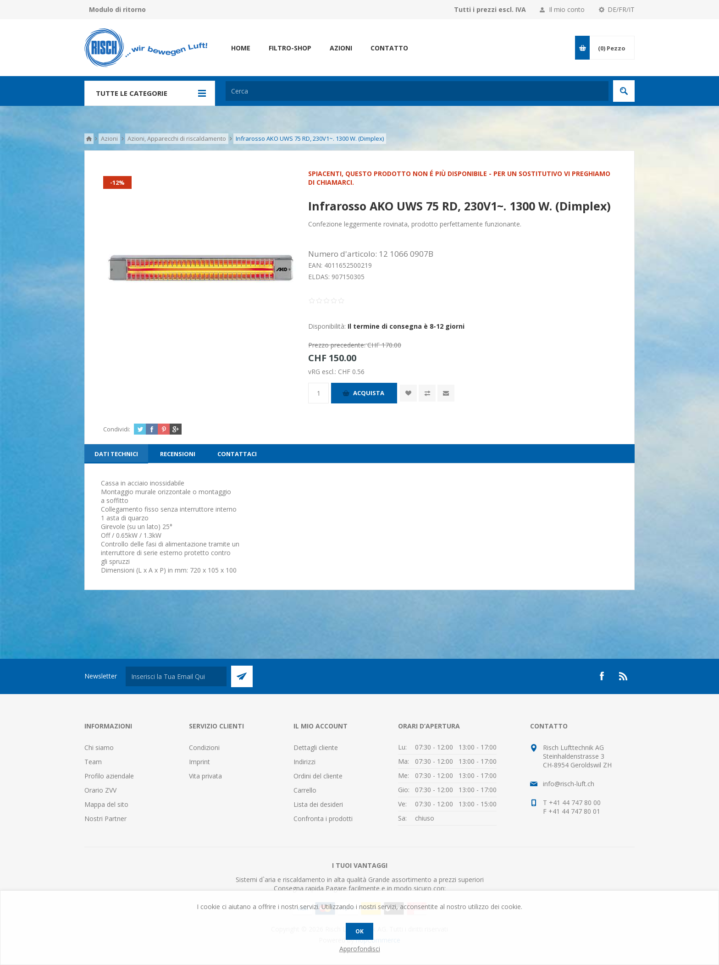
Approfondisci (359, 948)
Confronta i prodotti (323, 818)
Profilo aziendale (109, 776)
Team (93, 761)
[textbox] (417, 91)
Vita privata (205, 776)
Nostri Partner (105, 818)
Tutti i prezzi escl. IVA (490, 9)
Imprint (199, 761)
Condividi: (116, 429)
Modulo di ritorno (117, 9)
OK (359, 931)
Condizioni (204, 747)
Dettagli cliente (315, 747)
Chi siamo (99, 747)
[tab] (116, 453)
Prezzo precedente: (336, 345)
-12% (117, 182)
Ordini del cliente (318, 776)
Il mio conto (567, 9)
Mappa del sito (106, 804)
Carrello (304, 790)
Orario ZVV (100, 790)
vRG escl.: (323, 371)
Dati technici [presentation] (116, 454)
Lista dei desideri (318, 804)
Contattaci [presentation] (237, 454)
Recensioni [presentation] (177, 454)
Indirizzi (304, 761)
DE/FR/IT (621, 9)
